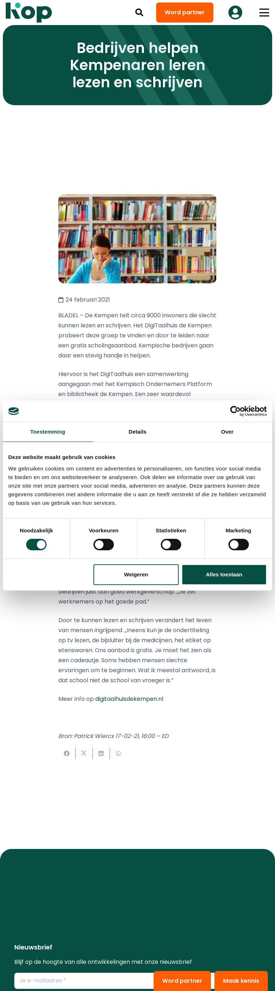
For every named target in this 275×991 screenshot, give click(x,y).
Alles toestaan (224, 574)
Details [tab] (137, 432)
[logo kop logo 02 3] (29, 13)
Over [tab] (227, 432)
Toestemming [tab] (48, 432)
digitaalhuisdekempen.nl (129, 699)
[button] (139, 12)
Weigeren (136, 574)
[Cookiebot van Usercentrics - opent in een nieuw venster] (235, 411)
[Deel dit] (67, 753)
